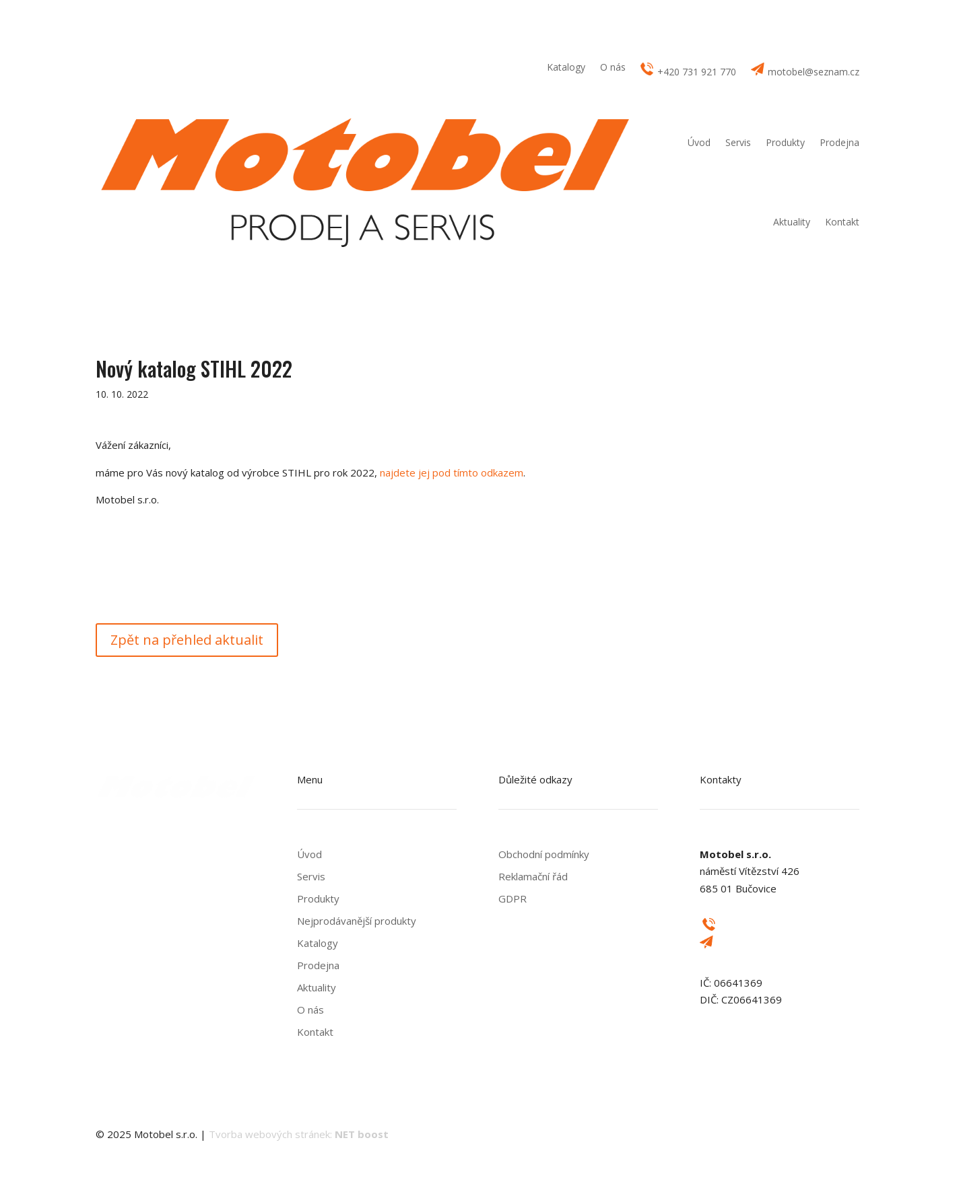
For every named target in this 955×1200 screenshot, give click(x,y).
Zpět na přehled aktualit (186, 640)
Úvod (699, 142)
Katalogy (566, 68)
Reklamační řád (533, 876)
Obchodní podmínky (543, 854)
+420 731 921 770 (688, 70)
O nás (613, 68)
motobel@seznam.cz (805, 70)
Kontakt (842, 221)
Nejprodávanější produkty (356, 920)
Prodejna (839, 142)
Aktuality (791, 221)
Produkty (785, 142)
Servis (738, 142)
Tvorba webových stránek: (299, 1134)
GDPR (512, 898)
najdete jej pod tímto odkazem (451, 472)
